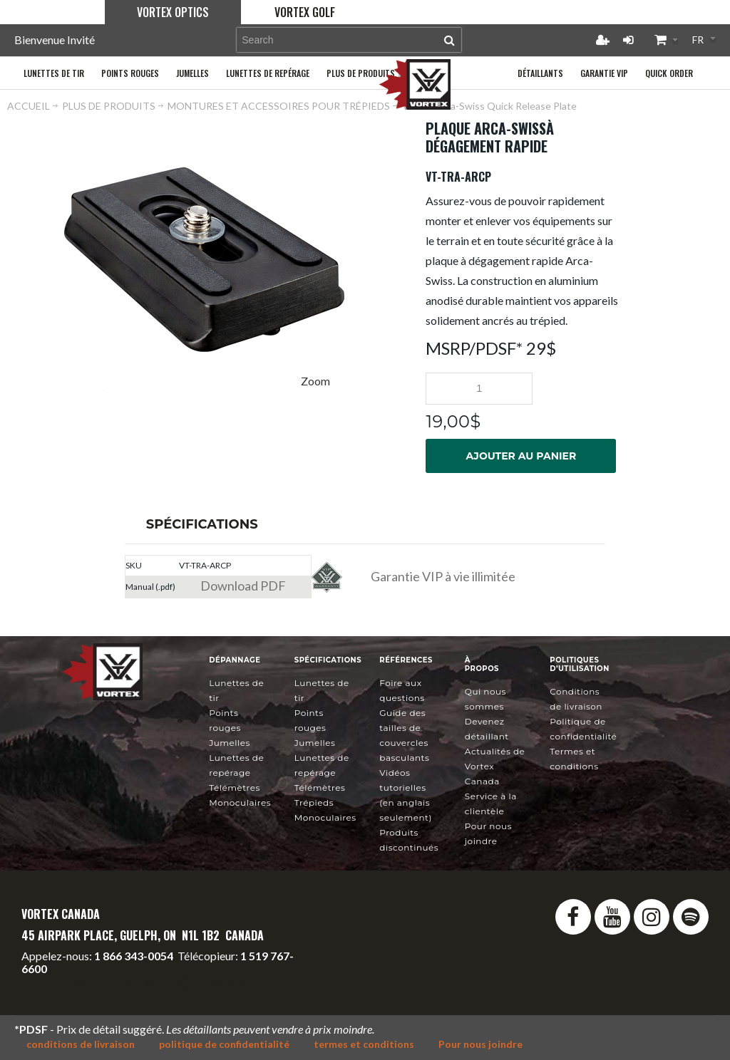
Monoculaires (240, 802)
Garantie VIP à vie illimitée (443, 576)
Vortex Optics (173, 12)
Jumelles (229, 742)
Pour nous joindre (480, 1044)
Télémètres (234, 787)
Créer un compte (602, 40)
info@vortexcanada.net (78, 981)
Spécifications (202, 524)
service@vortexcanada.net (209, 981)
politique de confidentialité (224, 1044)
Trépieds (314, 802)
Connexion (628, 40)
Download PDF (243, 585)
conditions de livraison (80, 1044)
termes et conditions (364, 1044)
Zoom (315, 381)
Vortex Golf (304, 12)
